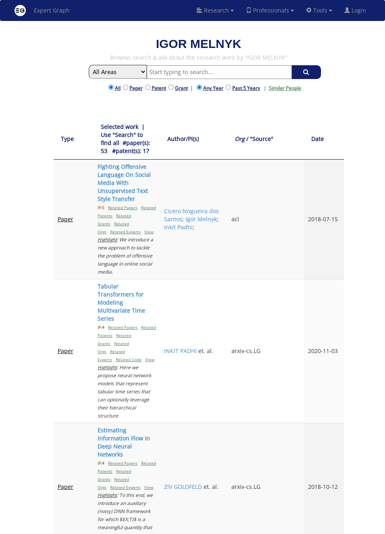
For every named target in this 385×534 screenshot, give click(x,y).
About (153, 526)
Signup (185, 526)
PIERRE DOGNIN (234, 416)
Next (331, 460)
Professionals (270, 10)
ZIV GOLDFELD (241, 289)
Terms (204, 526)
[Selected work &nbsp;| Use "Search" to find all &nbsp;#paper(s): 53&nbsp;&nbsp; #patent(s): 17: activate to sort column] (150, 131)
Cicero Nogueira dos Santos (241, 163)
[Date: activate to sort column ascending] (330, 131)
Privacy (223, 526)
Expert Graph (42, 10)
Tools (319, 10)
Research (215, 10)
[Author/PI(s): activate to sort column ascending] (241, 131)
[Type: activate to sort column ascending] (67, 131)
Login (358, 10)
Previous (252, 460)
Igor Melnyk (238, 175)
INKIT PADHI (239, 226)
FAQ (168, 526)
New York (266, 526)
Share (242, 526)
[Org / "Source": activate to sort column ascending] (290, 131)
